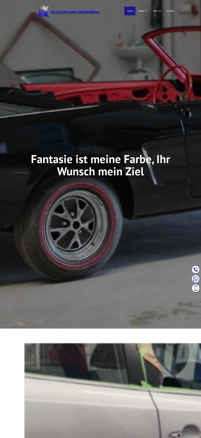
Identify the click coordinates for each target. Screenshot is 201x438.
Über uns (157, 11)
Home (130, 11)
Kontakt (170, 11)
